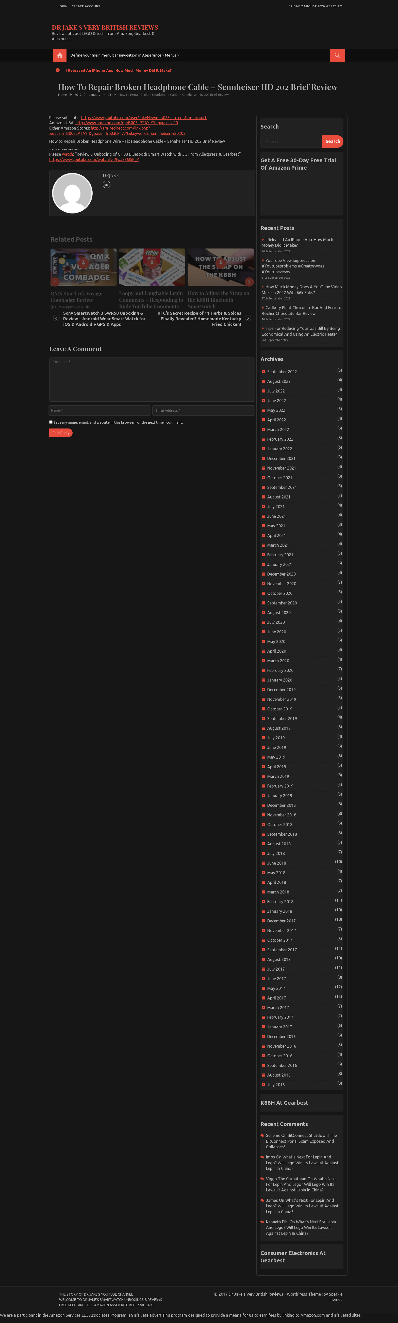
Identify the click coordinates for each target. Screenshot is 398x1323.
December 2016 (281, 1036)
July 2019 (276, 738)
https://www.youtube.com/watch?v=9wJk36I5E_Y (94, 159)
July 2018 (276, 853)
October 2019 (279, 709)
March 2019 (278, 776)
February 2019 (280, 786)
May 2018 (276, 872)
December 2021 (281, 458)
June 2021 (276, 516)
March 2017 (278, 1007)
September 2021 (282, 487)
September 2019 (282, 718)
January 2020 (279, 680)
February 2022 (280, 439)
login (63, 6)
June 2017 (276, 978)
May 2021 (276, 526)
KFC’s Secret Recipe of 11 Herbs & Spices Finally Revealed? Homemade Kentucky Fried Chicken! (199, 319)
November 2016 (281, 1046)
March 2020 (278, 660)
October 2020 (279, 593)
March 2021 (278, 545)
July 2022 (276, 391)
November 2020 (281, 583)
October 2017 (279, 940)
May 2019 (276, 757)
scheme (273, 1135)
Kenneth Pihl (277, 1222)
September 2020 (282, 603)
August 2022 (279, 381)
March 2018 (278, 892)
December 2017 (281, 921)
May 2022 (276, 410)
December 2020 (281, 574)
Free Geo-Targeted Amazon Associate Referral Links (107, 1305)
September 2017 (282, 949)
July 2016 (276, 1084)
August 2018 (279, 844)
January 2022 (279, 448)
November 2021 (281, 468)
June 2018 (276, 863)
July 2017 (276, 969)
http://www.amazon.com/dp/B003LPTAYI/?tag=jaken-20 (126, 122)
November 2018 (281, 815)
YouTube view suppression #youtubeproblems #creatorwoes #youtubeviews (293, 266)
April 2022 (276, 420)
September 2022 (282, 371)
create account (86, 6)
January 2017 (279, 1027)
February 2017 (280, 1017)
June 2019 (276, 747)
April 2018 (276, 882)
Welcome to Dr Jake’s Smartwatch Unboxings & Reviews (110, 1300)
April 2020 (276, 651)
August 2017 (279, 959)
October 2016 (279, 1055)
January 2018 (279, 911)
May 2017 (276, 988)
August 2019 (279, 728)
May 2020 (276, 641)
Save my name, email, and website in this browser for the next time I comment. (118, 422)
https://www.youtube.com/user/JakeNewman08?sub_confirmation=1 (144, 117)
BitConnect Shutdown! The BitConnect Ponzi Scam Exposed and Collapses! (301, 1141)
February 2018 (280, 901)
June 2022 (276, 400)
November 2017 (281, 930)
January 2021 (279, 564)
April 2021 (276, 535)
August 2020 (279, 612)
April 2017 (276, 998)
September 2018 (282, 834)
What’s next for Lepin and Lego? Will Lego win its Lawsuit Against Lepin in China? (302, 1163)
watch (67, 154)
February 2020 (280, 670)
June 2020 (276, 632)
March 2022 (278, 429)
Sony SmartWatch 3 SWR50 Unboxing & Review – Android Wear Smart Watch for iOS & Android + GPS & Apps (104, 319)
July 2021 (276, 506)
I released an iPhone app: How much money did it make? (119, 70)
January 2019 (279, 795)
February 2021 (280, 554)
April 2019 (276, 766)
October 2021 (279, 477)
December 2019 (281, 689)
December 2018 (281, 805)
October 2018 (279, 824)
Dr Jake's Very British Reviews (105, 27)
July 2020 (276, 622)
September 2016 (282, 1065)
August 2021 (279, 497)
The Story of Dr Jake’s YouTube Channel (96, 1294)
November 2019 (281, 699)
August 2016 (279, 1075)
